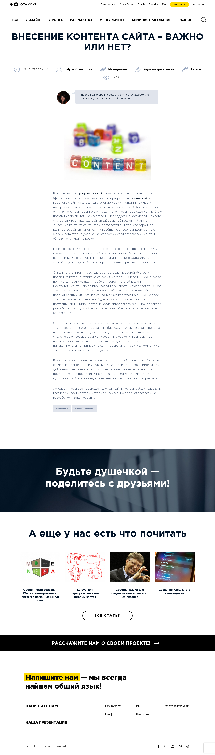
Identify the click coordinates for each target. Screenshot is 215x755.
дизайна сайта (140, 198)
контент (62, 408)
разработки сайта (92, 193)
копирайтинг (84, 408)
